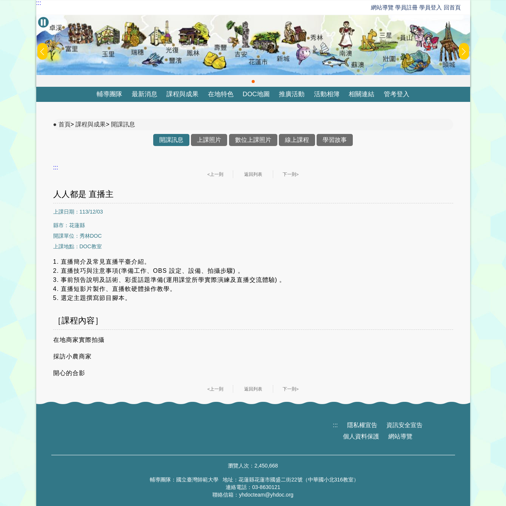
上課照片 (209, 140)
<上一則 (216, 174)
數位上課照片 (253, 140)
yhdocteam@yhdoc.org (266, 495)
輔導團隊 (109, 94)
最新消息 (144, 94)
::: (38, 3)
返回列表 (253, 174)
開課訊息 (123, 124)
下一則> (291, 174)
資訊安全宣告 (404, 425)
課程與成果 (182, 94)
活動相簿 (327, 94)
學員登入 (430, 7)
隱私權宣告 (362, 425)
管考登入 (396, 94)
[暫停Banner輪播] (43, 22)
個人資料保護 (361, 436)
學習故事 (335, 140)
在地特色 (221, 94)
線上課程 (297, 140)
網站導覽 (382, 7)
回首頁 (452, 7)
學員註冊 (406, 7)
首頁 (64, 124)
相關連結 (361, 94)
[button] (253, 81)
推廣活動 (292, 94)
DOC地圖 (256, 94)
